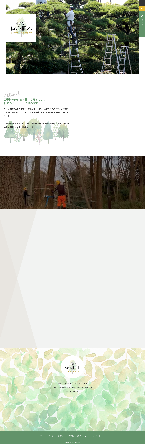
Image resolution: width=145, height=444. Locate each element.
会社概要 (61, 436)
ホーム (42, 436)
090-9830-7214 (142, 24)
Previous (4, 37)
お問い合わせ (81, 436)
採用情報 (71, 436)
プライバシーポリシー (97, 436)
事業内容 (51, 436)
